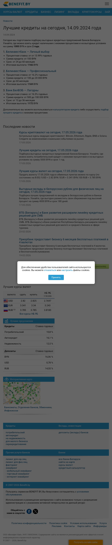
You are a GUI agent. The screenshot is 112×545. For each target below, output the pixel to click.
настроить (67, 270)
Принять (56, 277)
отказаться (50, 270)
